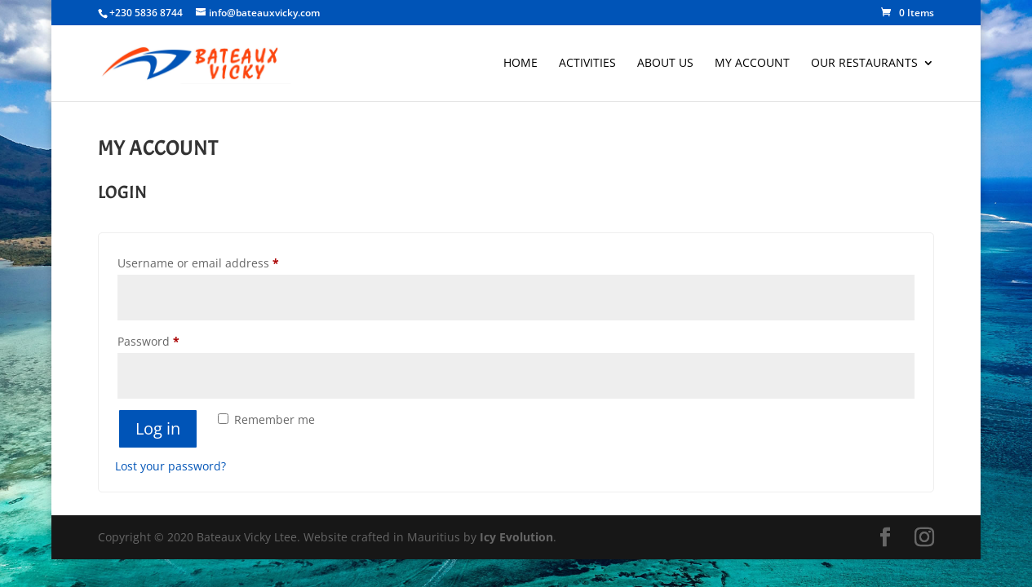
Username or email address (223, 261)
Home (520, 63)
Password (173, 339)
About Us (665, 63)
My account (752, 63)
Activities (587, 63)
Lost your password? (170, 466)
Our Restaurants (864, 63)
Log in (157, 428)
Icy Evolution (516, 537)
